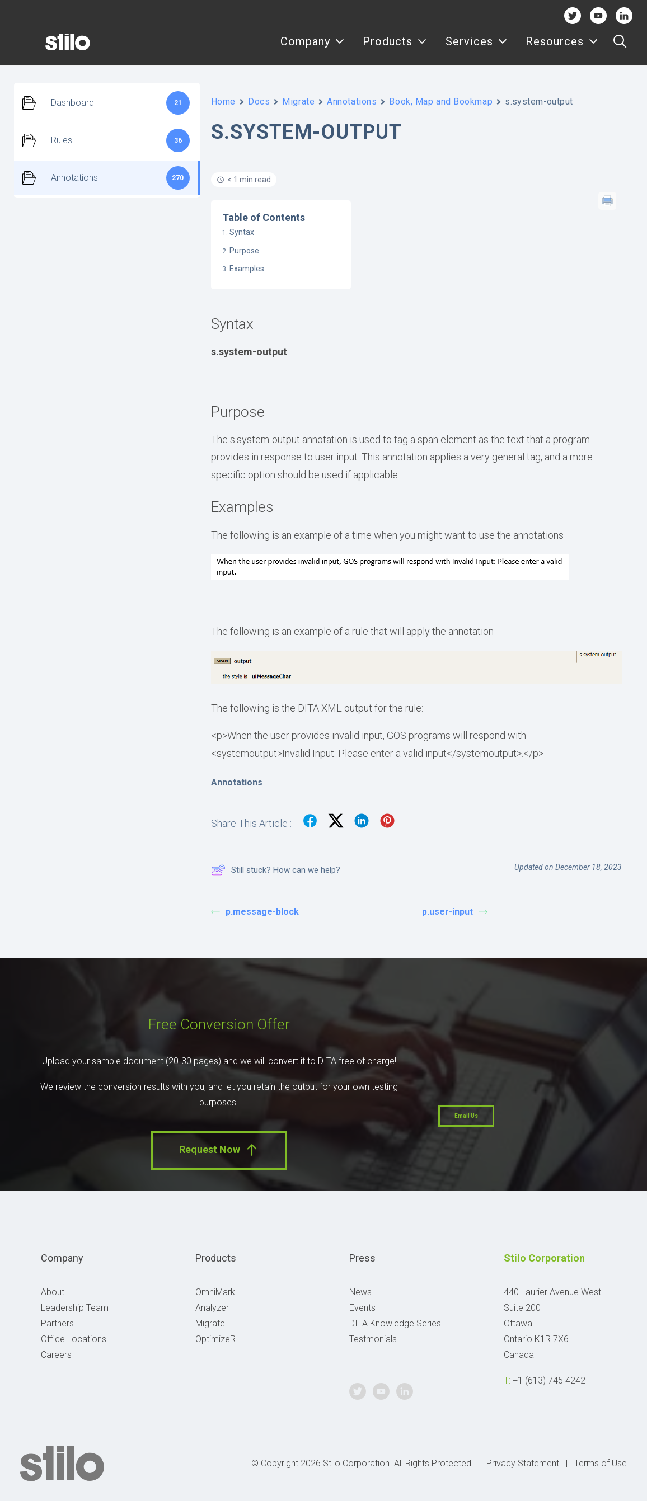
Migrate (298, 101)
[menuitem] (313, 49)
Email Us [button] (466, 1116)
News (360, 1292)
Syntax (241, 232)
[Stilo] (49, 48)
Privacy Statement (522, 1463)
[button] (620, 49)
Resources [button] (562, 49)
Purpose (244, 250)
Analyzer (212, 1307)
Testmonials (373, 1339)
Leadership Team (75, 1307)
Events (362, 1307)
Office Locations (73, 1339)
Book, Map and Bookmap (441, 101)
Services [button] (477, 49)
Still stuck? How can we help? (275, 870)
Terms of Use (600, 1463)
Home (223, 101)
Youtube (598, 15)
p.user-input (454, 911)
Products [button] (395, 49)
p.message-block (255, 911)
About (52, 1292)
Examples (246, 268)
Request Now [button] (219, 1150)
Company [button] (312, 49)
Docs (259, 101)
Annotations (352, 101)
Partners (57, 1323)
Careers (56, 1354)
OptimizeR (215, 1339)
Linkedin (624, 15)
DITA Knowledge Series (395, 1323)
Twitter (572, 15)
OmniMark (215, 1292)
